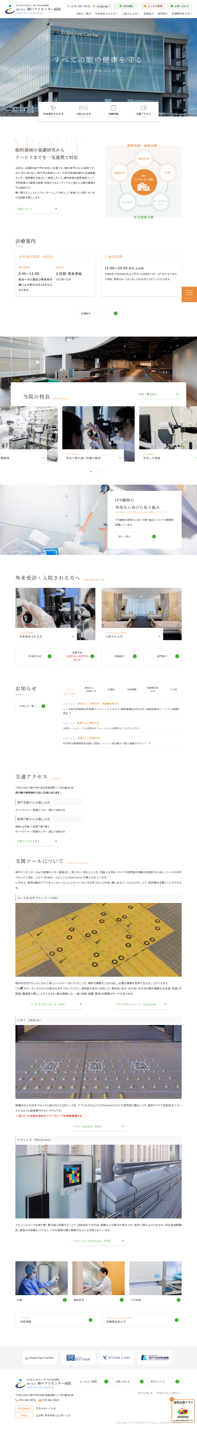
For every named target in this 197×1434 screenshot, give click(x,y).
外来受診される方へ (106, 13)
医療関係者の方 (153, 690)
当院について (25, 209)
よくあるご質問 (98, 1382)
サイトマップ (145, 1394)
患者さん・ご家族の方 (90, 690)
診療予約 (80, 656)
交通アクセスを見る (29, 841)
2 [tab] (94, 472)
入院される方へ (131, 13)
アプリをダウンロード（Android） (137, 1005)
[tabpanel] (98, 434)
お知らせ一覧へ (28, 706)
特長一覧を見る (148, 394)
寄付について (161, 1382)
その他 (173, 689)
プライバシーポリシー (169, 1394)
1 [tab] (91, 472)
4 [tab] (100, 472)
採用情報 (126, 6)
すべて (69, 689)
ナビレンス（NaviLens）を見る (93, 1241)
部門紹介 (163, 13)
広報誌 (111, 689)
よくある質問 (153, 6)
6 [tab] (106, 472)
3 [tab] (97, 472)
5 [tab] (103, 472)
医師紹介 (149, 13)
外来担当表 (34, 656)
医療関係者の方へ (182, 13)
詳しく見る (125, 537)
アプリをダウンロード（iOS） (49, 1005)
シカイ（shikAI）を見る (88, 1127)
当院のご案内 (83, 13)
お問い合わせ (180, 6)
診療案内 (86, 313)
